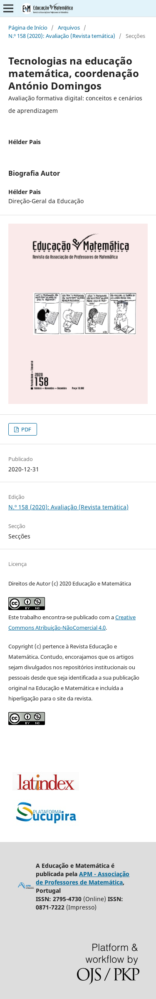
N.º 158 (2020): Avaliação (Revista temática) (61, 36)
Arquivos (69, 27)
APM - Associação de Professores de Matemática (82, 878)
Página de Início (27, 27)
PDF (25, 429)
